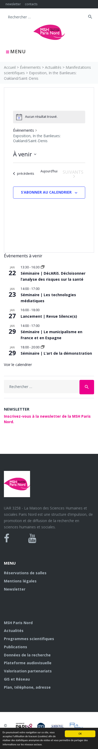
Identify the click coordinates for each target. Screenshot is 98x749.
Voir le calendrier (18, 364)
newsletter (13, 4)
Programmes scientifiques (29, 638)
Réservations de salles (25, 572)
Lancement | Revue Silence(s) (49, 316)
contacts (31, 4)
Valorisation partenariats (28, 670)
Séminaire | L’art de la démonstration (56, 353)
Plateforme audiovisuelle (27, 662)
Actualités (53, 67)
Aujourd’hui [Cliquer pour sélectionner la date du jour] (49, 171)
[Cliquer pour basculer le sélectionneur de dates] (24, 154)
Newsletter (14, 589)
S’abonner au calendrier (46, 192)
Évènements (30, 67)
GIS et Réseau (17, 679)
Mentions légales (20, 580)
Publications (15, 646)
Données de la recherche (27, 654)
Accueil (10, 67)
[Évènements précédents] (23, 173)
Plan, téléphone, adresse (27, 687)
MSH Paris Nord (18, 622)
